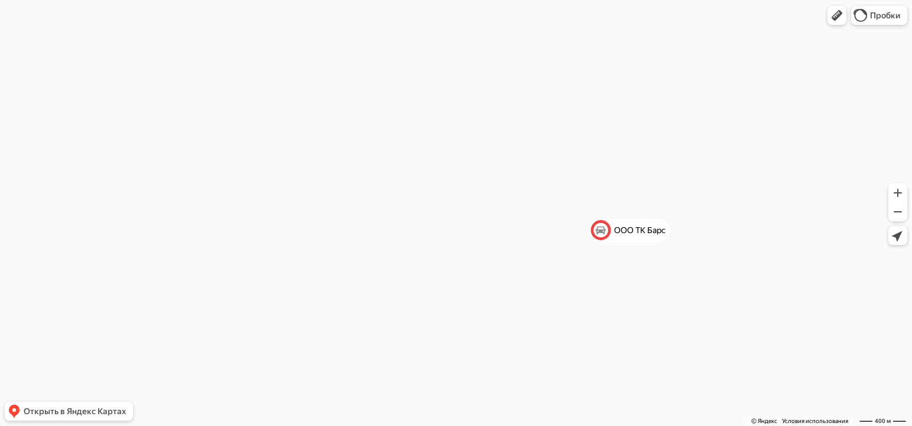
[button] (836, 15)
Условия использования (815, 421)
